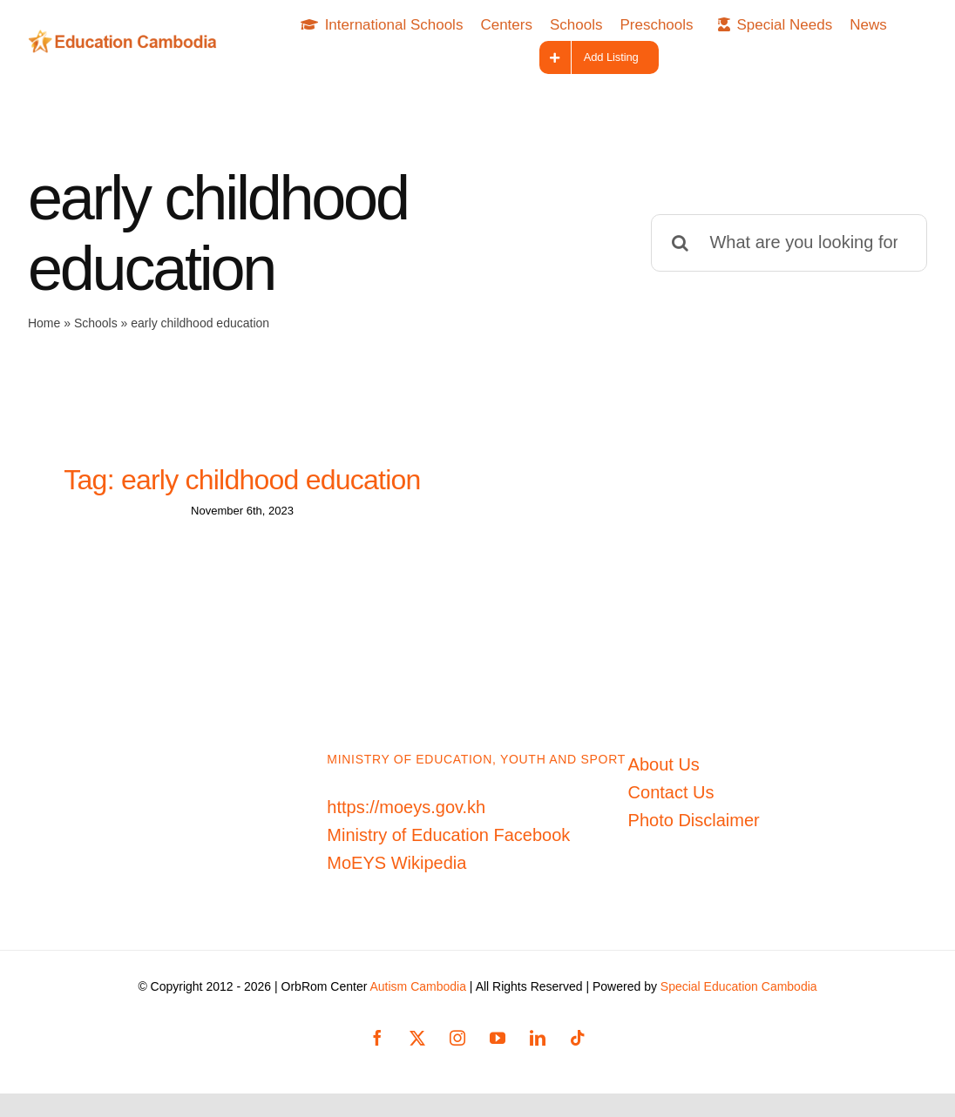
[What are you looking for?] (789, 243)
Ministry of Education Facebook (448, 842)
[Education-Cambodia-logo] (127, 38)
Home (44, 323)
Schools (96, 323)
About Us (664, 772)
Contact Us (671, 800)
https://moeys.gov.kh (406, 814)
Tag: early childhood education (242, 479)
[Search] (679, 243)
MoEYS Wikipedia (396, 870)
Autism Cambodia (417, 994)
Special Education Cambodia (738, 994)
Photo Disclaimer (694, 828)
